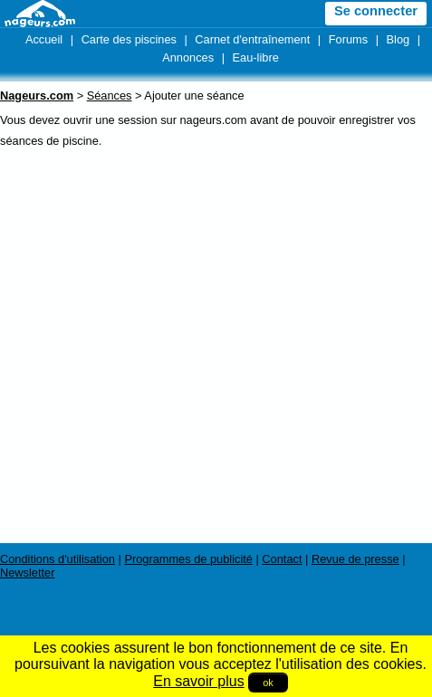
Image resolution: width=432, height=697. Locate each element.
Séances (109, 95)
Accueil (43, 39)
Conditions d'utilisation (57, 559)
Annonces (188, 57)
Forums (348, 39)
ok (268, 682)
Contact (282, 559)
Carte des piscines (129, 39)
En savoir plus (199, 681)
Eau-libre (256, 57)
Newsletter (27, 572)
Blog (398, 39)
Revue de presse (355, 559)
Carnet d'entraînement (252, 39)
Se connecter (376, 11)
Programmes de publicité (188, 559)
